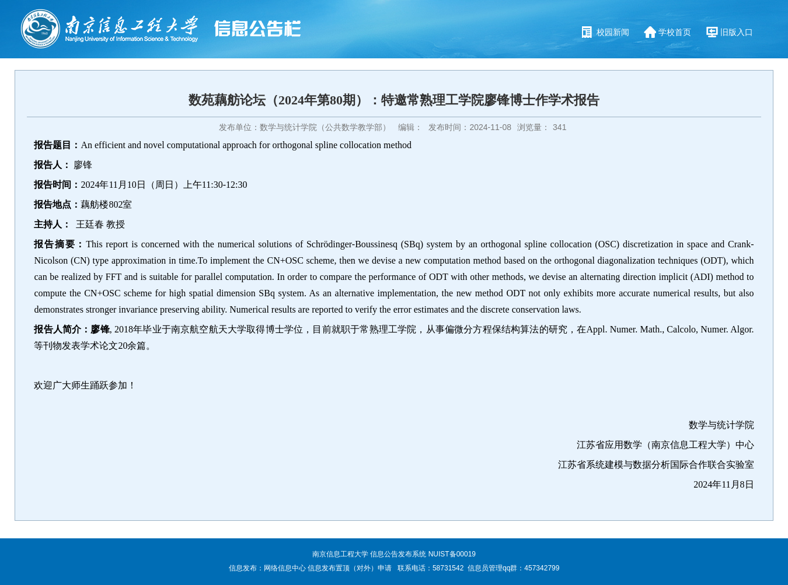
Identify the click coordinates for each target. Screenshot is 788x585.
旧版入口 (736, 32)
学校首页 (674, 32)
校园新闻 (613, 32)
